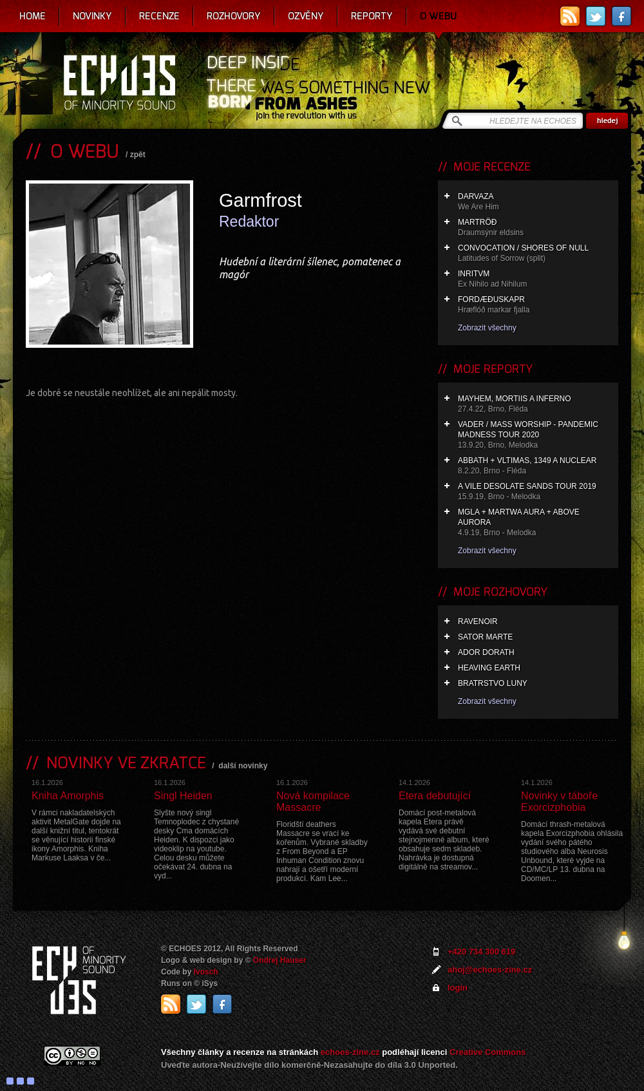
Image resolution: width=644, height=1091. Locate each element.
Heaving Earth (489, 667)
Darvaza (535, 202)
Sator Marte (485, 636)
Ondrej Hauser (280, 960)
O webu (438, 16)
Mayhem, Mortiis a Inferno (535, 404)
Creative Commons (488, 1052)
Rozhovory (234, 16)
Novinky (92, 16)
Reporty (372, 16)
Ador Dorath (486, 652)
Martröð (535, 228)
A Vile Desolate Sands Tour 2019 (535, 492)
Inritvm (535, 279)
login (458, 987)
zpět (138, 154)
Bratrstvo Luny (492, 683)
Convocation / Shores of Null (535, 253)
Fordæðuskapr (535, 305)
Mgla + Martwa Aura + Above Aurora (535, 523)
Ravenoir (478, 621)
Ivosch (206, 971)
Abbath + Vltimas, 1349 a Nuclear (535, 466)
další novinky (242, 765)
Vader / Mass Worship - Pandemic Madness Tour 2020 (535, 435)
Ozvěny (306, 16)
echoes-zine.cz (350, 1052)
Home (32, 16)
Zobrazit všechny (487, 327)
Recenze (159, 16)
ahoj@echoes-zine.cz (490, 969)
